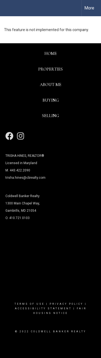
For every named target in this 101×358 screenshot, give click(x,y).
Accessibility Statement (43, 308)
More (89, 8)
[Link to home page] (9, 8)
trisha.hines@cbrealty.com (25, 178)
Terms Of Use (29, 304)
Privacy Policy (66, 304)
